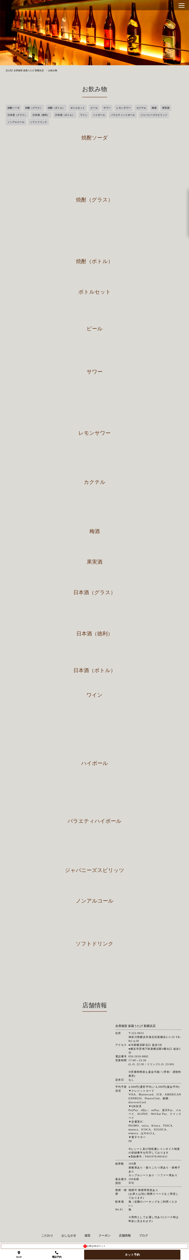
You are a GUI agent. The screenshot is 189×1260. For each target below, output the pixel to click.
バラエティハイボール (123, 115)
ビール (94, 107)
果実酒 (165, 107)
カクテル (141, 107)
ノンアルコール (15, 122)
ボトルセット (77, 107)
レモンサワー (123, 107)
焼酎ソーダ (13, 107)
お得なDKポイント (94, 1246)
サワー (107, 107)
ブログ (143, 1235)
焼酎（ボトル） (56, 107)
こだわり (47, 1235)
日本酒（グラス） (17, 115)
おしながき (68, 1235)
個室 (87, 1235)
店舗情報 (125, 1235)
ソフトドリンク (38, 122)
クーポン (105, 1235)
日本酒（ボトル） (64, 115)
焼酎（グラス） (33, 107)
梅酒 (154, 107)
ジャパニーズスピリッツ (153, 115)
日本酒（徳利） (40, 115)
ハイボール (99, 115)
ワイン (83, 115)
